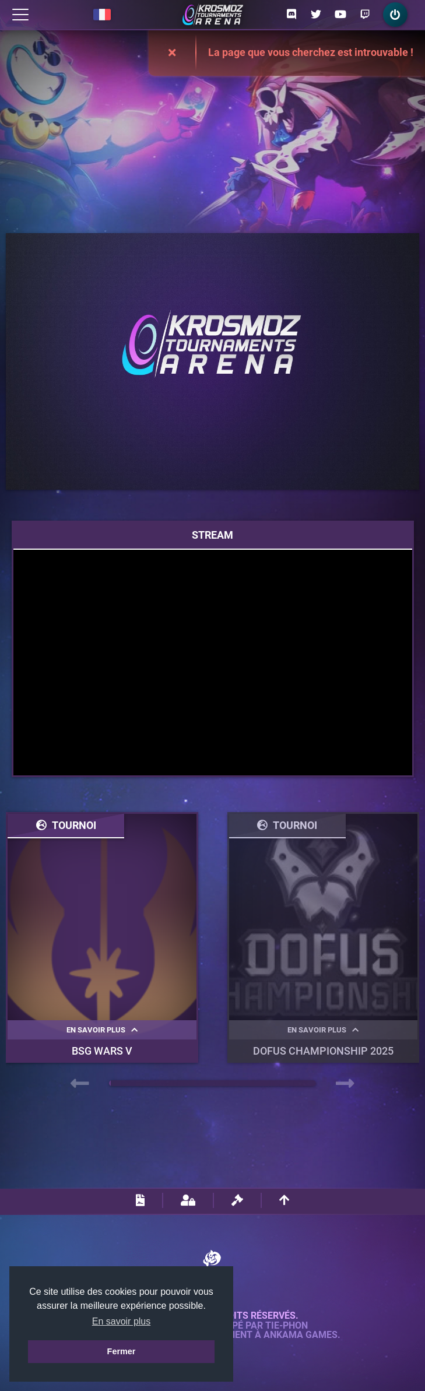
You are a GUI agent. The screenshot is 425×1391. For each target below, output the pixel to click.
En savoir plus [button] (121, 1321)
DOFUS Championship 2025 (323, 1051)
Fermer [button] (121, 1351)
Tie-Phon (286, 1325)
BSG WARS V (102, 1051)
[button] (110, 1083)
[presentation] (80, 1083)
